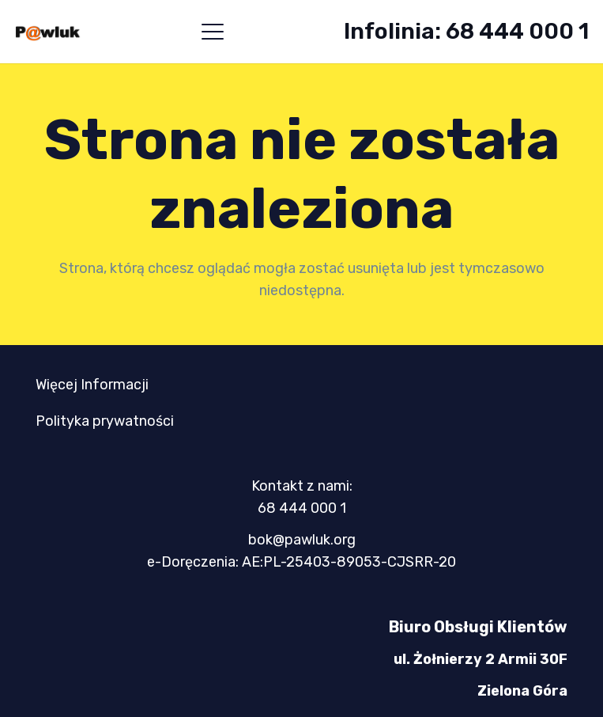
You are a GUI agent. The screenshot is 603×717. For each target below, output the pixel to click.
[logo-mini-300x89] (47, 32)
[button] (212, 32)
